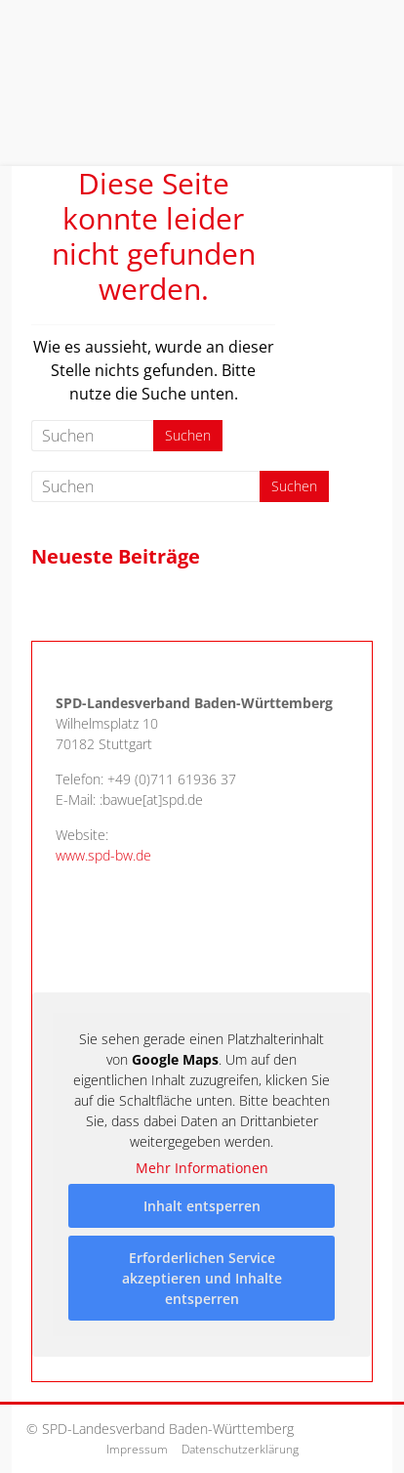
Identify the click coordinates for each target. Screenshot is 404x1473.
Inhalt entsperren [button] (202, 1206)
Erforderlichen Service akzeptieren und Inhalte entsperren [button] (202, 1278)
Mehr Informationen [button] (202, 1168)
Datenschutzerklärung (240, 1449)
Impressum (137, 1449)
